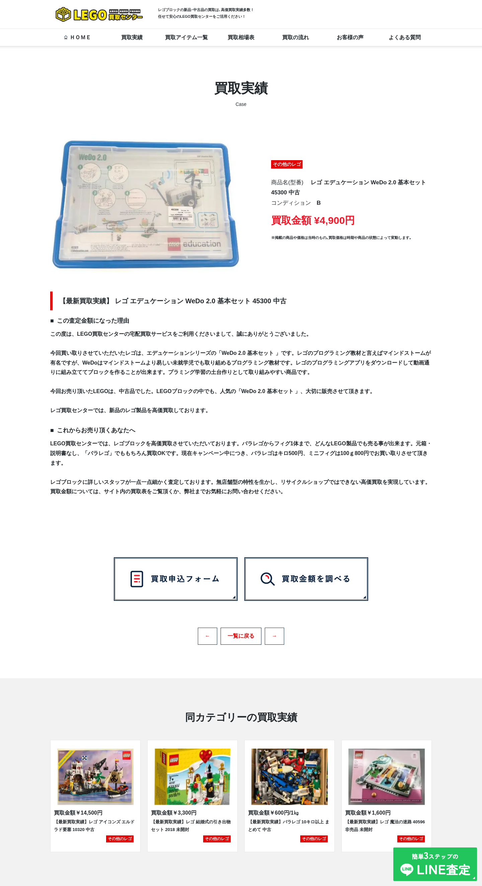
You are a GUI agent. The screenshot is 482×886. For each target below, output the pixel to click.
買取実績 (132, 37)
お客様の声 (350, 37)
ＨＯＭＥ (77, 37)
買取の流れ (295, 37)
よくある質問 (405, 37)
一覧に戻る (241, 633)
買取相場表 (241, 37)
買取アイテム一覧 (186, 37)
